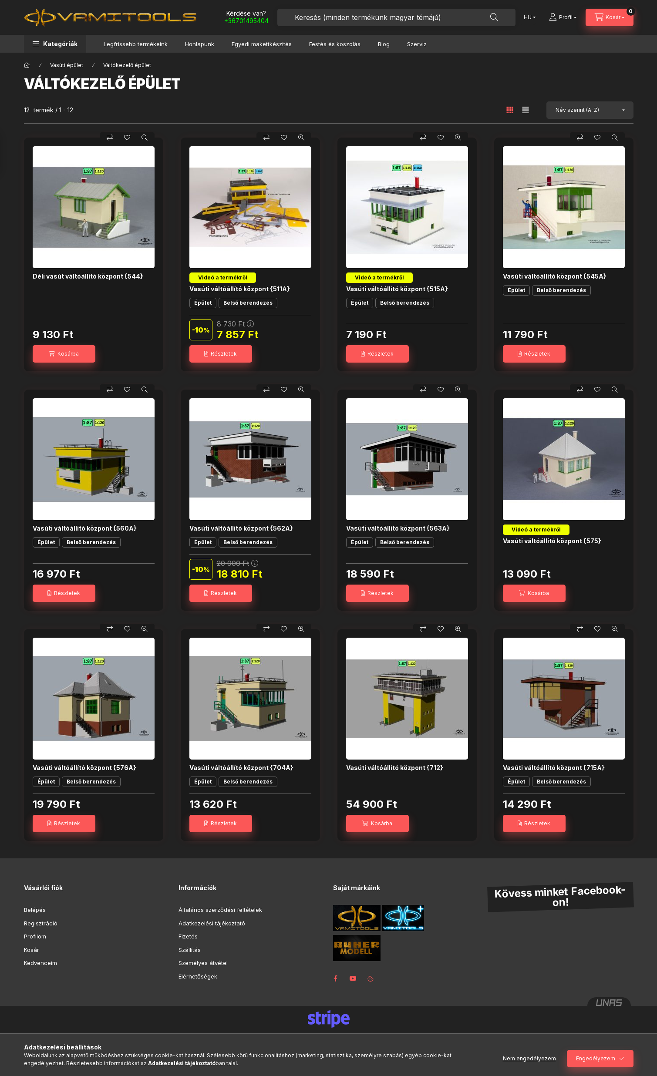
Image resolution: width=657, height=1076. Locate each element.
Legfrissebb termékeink (136, 43)
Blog (384, 43)
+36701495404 (246, 20)
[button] (55, 44)
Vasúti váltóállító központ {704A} (241, 767)
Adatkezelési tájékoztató (212, 923)
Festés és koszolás (335, 43)
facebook (335, 978)
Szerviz (417, 43)
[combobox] (396, 17)
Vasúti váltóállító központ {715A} (554, 767)
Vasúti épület (66, 65)
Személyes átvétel (203, 962)
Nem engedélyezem (529, 1058)
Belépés (35, 909)
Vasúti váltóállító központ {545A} (554, 276)
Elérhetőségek (198, 976)
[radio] (525, 110)
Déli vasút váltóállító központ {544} (88, 276)
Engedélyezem (595, 1058)
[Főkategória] (27, 65)
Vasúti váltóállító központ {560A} (85, 528)
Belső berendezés (248, 302)
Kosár (31, 949)
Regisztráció (40, 923)
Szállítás (190, 949)
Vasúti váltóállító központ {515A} (397, 289)
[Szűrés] (8, 154)
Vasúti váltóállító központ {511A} (239, 289)
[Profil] (563, 17)
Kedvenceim (40, 962)
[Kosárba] (64, 354)
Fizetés (188, 936)
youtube (353, 978)
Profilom (35, 936)
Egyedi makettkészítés (262, 43)
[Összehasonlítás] (109, 137)
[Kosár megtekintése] (609, 17)
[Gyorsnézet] (144, 137)
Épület (203, 302)
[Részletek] (220, 354)
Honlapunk (199, 43)
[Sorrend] (589, 110)
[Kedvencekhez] (127, 137)
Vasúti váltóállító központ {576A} (84, 767)
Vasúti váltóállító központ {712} (394, 767)
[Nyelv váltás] (528, 17)
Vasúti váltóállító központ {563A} (398, 528)
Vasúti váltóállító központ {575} (552, 541)
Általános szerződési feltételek (220, 909)
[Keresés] (494, 17)
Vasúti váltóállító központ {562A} (241, 528)
